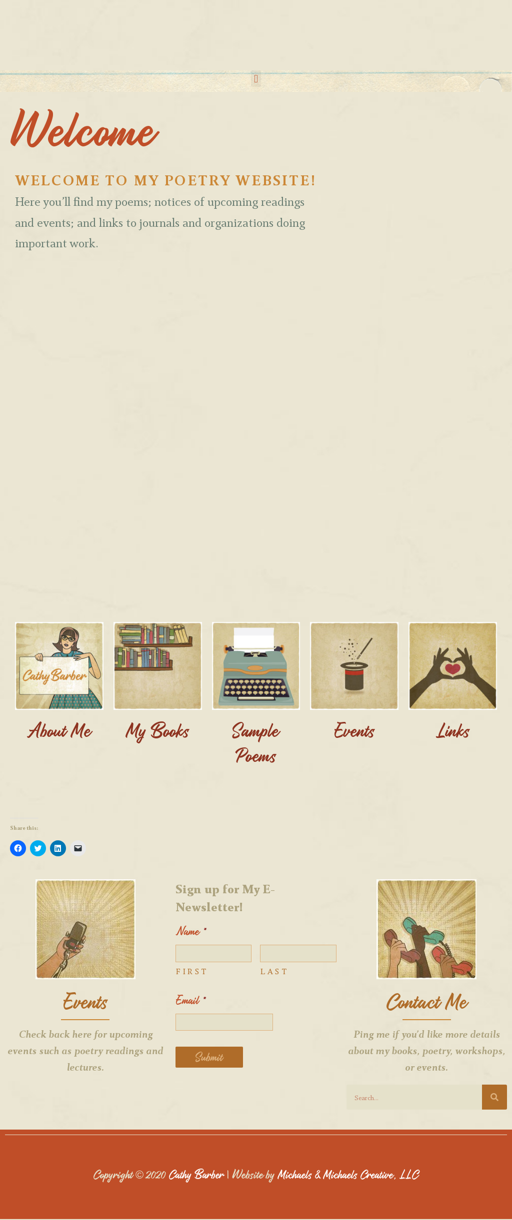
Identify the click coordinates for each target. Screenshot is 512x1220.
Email (191, 1001)
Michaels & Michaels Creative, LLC (349, 1175)
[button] (255, 78)
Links (453, 730)
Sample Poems (256, 743)
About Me (59, 730)
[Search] (494, 1098)
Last (274, 971)
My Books (157, 730)
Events (354, 730)
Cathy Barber (194, 1175)
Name (191, 932)
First (192, 971)
